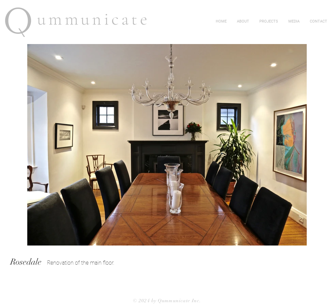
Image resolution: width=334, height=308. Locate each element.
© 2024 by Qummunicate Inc (166, 301)
